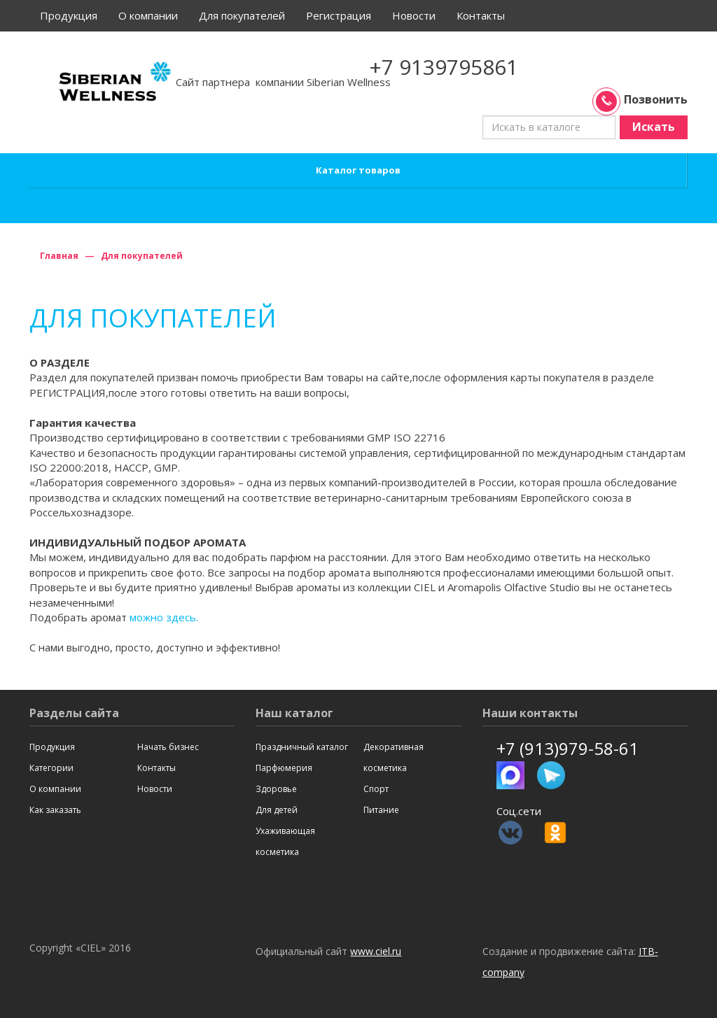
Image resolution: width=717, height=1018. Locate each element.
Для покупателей (242, 15)
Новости (414, 15)
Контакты (481, 15)
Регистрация (338, 15)
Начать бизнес (168, 747)
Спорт (376, 789)
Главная (59, 256)
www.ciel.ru (375, 951)
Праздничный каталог (302, 747)
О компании (148, 15)
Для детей (277, 810)
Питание (381, 810)
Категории (51, 768)
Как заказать (55, 810)
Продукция (68, 15)
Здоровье (276, 789)
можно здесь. (164, 617)
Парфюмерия (284, 768)
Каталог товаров (358, 170)
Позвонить (642, 99)
